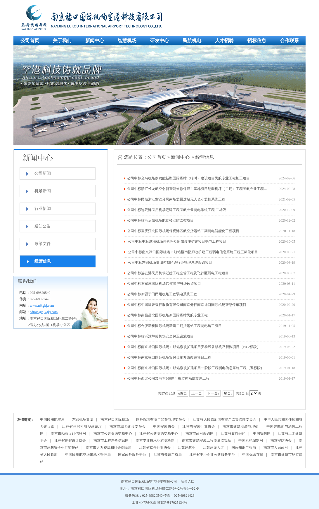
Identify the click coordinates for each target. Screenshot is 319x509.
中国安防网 (262, 433)
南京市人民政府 (275, 447)
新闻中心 (94, 40)
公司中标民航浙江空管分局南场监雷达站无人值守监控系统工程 (176, 199)
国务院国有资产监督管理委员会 (160, 419)
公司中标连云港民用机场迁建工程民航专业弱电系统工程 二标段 (176, 210)
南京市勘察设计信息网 (68, 433)
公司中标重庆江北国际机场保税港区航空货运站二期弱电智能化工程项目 (183, 231)
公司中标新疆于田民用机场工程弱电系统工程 (162, 294)
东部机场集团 (82, 419)
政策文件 (42, 243)
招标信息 (256, 40)
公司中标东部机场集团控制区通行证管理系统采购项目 (169, 263)
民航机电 (192, 40)
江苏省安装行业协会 (198, 426)
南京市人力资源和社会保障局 (108, 447)
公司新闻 (42, 173)
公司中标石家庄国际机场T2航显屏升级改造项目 (164, 284)
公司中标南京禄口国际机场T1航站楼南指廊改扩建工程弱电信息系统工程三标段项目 (192, 252)
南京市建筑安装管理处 (241, 426)
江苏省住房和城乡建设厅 (82, 426)
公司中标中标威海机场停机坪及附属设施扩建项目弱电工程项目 (176, 241)
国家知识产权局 (243, 447)
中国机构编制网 (250, 440)
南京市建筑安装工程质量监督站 (206, 440)
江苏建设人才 (213, 447)
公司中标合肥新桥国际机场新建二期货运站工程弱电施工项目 (174, 326)
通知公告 (42, 226)
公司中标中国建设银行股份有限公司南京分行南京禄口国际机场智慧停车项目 (186, 305)
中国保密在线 (252, 455)
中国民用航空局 (52, 419)
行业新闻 (42, 208)
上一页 (196, 393)
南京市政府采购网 (199, 433)
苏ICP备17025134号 (172, 503)
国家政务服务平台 (132, 455)
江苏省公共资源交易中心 (158, 433)
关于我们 (62, 40)
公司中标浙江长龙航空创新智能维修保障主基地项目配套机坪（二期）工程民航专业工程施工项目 (202, 189)
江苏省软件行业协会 (155, 447)
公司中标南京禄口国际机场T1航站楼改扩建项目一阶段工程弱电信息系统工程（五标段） (195, 368)
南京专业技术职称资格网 (155, 440)
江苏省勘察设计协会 (70, 440)
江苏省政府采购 (233, 433)
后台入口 (188, 481)
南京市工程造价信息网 (111, 440)
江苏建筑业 (186, 447)
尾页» (228, 393)
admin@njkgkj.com (44, 312)
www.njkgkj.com (42, 306)
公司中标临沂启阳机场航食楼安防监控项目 (160, 220)
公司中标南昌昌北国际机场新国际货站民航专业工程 (167, 315)
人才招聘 (224, 40)
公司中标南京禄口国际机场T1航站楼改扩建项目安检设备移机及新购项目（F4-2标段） (193, 347)
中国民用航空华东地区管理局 (88, 455)
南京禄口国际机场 (114, 419)
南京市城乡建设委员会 (128, 426)
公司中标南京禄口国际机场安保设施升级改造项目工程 (169, 357)
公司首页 (29, 40)
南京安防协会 (281, 440)
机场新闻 (42, 191)
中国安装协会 (164, 426)
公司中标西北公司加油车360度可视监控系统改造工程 (168, 378)
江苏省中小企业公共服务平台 (212, 455)
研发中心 (159, 40)
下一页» (213, 393)
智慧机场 (127, 40)
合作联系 (289, 40)
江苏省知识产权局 (168, 455)
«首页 (182, 393)
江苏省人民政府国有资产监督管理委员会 (224, 419)
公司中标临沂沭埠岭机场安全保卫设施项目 (160, 336)
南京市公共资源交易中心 (112, 433)
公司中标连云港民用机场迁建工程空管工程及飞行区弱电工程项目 (178, 273)
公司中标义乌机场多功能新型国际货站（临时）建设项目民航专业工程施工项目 (188, 178)
